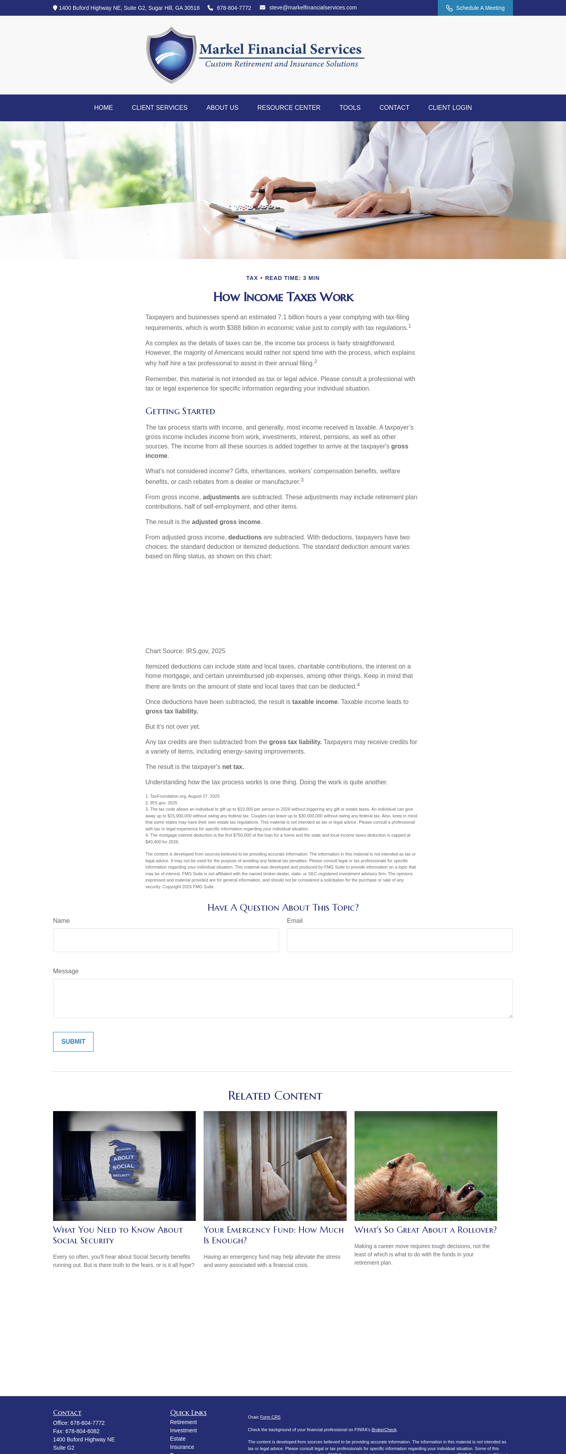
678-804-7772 (229, 8)
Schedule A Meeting (475, 8)
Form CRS (270, 1417)
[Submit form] (73, 1042)
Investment (183, 1430)
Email (295, 920)
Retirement (183, 1422)
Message (66, 971)
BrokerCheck (384, 1429)
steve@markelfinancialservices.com (308, 7)
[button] (103, 107)
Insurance (182, 1447)
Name (61, 920)
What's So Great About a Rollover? (426, 1229)
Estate (178, 1438)
